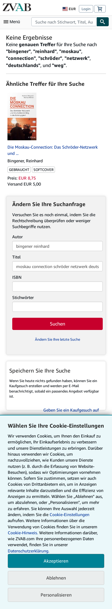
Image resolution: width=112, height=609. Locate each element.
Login (86, 9)
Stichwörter (23, 297)
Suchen (57, 324)
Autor (17, 236)
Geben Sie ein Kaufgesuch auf (71, 409)
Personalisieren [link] (56, 594)
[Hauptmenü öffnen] (13, 21)
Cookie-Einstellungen (69, 514)
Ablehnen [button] (56, 577)
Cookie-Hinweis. (23, 532)
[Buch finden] (103, 21)
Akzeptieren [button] (56, 560)
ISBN (17, 277)
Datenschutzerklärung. (28, 550)
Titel (16, 256)
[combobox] (63, 21)
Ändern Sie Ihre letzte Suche (57, 339)
